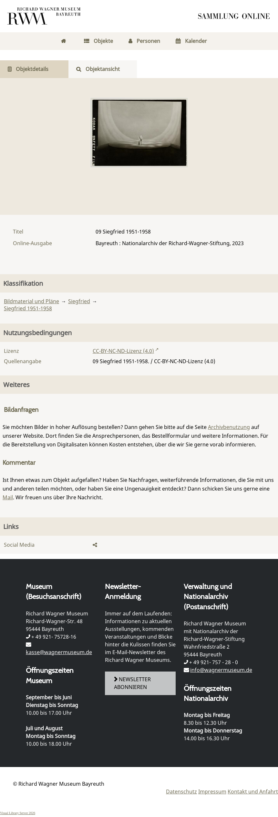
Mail (8, 497)
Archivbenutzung (229, 427)
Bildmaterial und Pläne (31, 301)
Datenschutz (181, 791)
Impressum (212, 791)
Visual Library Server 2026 (17, 813)
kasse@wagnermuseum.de (59, 652)
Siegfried (79, 301)
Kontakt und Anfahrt (253, 791)
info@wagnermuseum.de (221, 669)
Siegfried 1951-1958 (28, 308)
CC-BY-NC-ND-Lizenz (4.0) (123, 350)
